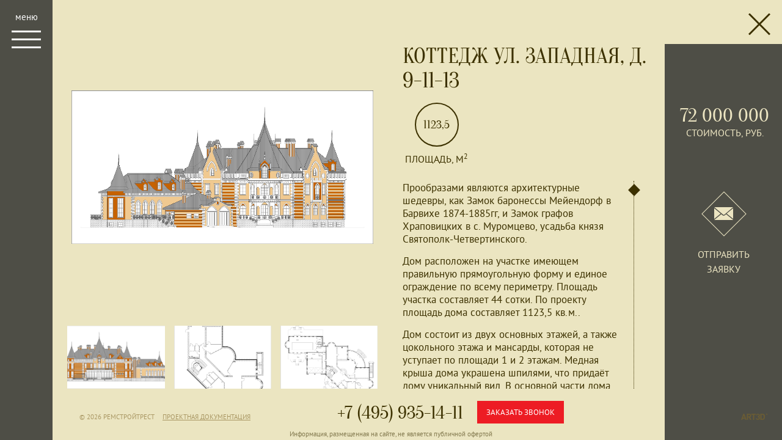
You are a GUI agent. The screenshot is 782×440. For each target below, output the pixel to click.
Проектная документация (206, 417)
